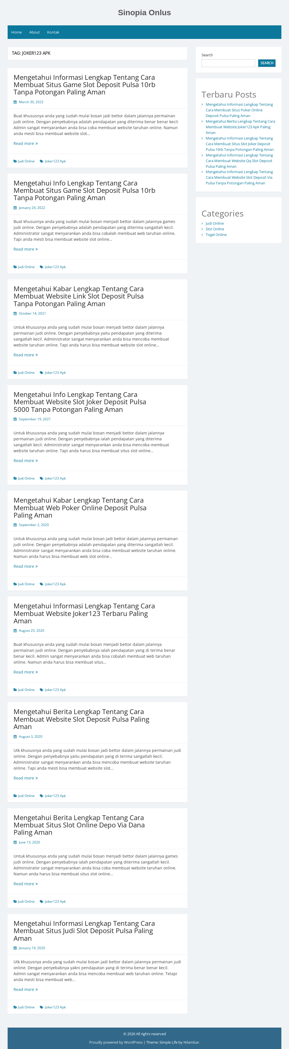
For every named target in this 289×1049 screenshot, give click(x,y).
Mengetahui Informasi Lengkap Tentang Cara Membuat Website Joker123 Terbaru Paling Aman (84, 613)
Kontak (53, 32)
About (34, 32)
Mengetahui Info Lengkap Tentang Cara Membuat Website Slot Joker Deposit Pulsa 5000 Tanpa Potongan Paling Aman (80, 402)
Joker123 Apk (55, 161)
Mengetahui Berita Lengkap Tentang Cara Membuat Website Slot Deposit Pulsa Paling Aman (81, 719)
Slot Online (215, 228)
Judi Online (26, 161)
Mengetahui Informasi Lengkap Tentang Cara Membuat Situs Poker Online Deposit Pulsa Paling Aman (239, 110)
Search (207, 55)
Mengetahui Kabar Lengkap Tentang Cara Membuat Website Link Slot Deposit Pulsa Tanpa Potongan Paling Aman (79, 296)
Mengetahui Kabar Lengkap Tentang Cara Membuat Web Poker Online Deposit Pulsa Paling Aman (80, 507)
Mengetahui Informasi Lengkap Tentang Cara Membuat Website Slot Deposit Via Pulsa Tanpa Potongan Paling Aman (239, 177)
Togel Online (216, 234)
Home (16, 32)
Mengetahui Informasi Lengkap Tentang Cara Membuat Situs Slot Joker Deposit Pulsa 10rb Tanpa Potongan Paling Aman (240, 144)
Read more (35, 143)
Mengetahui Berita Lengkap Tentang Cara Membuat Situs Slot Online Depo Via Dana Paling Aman (79, 825)
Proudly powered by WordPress (116, 1042)
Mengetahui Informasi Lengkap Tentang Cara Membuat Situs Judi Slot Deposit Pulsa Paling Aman (84, 930)
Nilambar (191, 1042)
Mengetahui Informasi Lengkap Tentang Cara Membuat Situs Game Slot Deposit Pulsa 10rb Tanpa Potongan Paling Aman (85, 84)
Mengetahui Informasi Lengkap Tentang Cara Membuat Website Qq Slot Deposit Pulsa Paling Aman (239, 161)
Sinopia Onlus (144, 12)
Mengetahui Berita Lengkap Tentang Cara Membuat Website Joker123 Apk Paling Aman (240, 127)
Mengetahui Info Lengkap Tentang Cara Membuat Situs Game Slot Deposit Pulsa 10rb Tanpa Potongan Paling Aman (85, 190)
